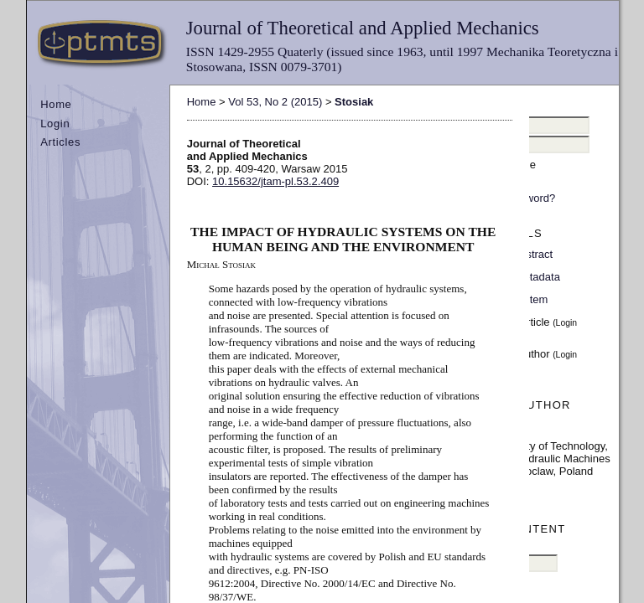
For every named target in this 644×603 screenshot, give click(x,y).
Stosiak (354, 101)
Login (55, 123)
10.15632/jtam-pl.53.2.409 (275, 181)
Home (55, 104)
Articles (60, 142)
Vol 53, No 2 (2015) (275, 101)
